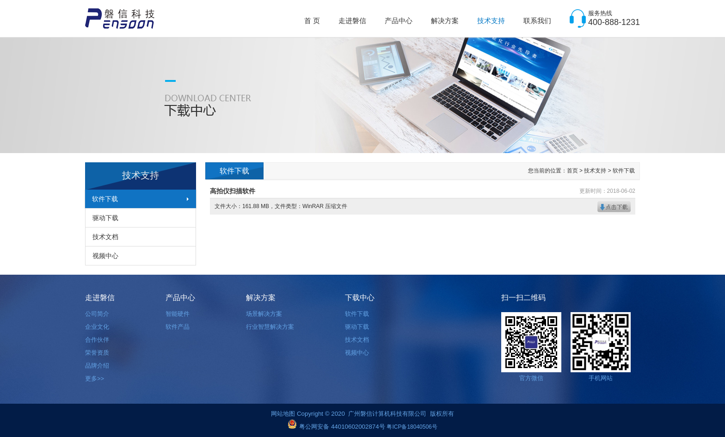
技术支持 (491, 21)
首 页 (312, 21)
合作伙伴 (97, 339)
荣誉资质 (97, 352)
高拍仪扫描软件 (232, 191)
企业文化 (97, 326)
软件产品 (178, 326)
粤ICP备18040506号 (412, 427)
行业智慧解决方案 (270, 326)
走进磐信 (352, 21)
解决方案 (445, 21)
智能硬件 (178, 313)
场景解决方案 (264, 313)
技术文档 (105, 236)
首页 (572, 170)
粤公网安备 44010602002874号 (342, 426)
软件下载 (105, 199)
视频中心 (105, 255)
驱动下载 (105, 218)
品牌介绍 (97, 365)
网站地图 (284, 413)
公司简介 (97, 313)
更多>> (94, 378)
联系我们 (537, 21)
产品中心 (398, 21)
